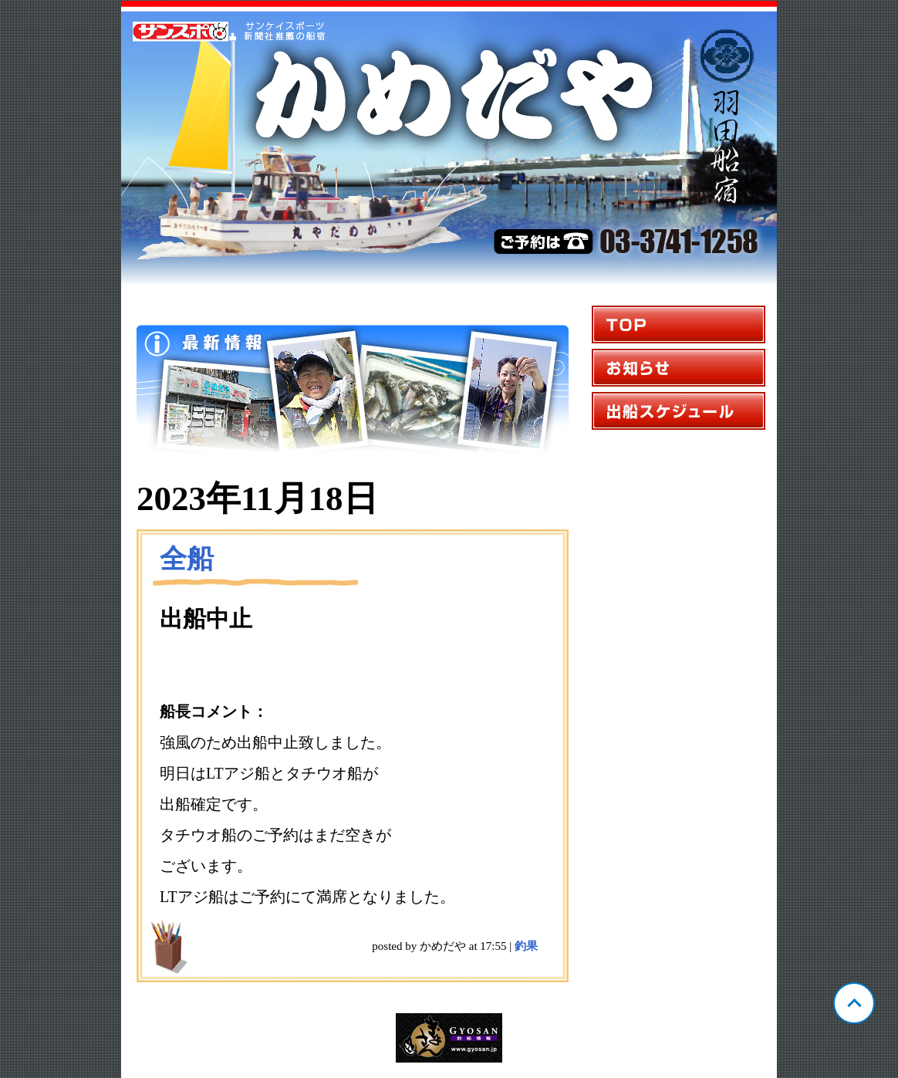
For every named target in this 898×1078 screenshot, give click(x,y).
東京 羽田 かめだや (449, 143)
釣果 (526, 946)
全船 (187, 559)
